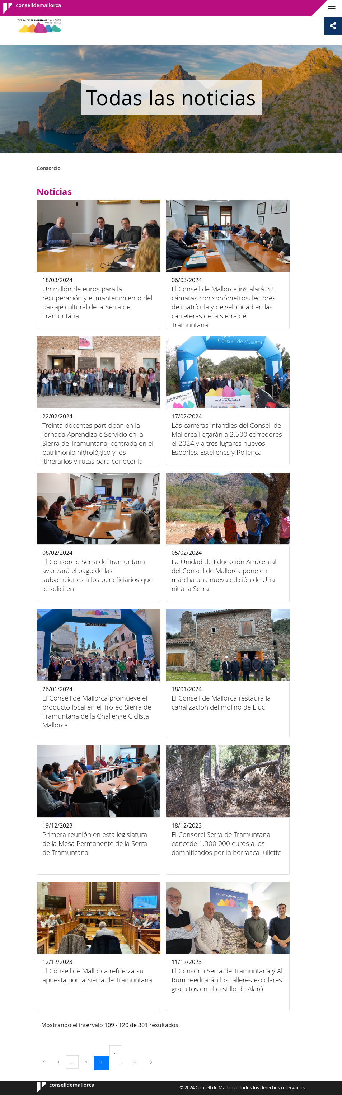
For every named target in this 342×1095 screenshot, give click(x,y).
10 (104, 1061)
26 (138, 1061)
